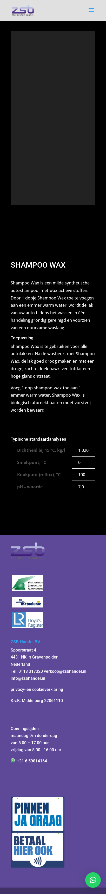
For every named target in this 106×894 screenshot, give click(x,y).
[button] (93, 880)
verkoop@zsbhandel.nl (65, 671)
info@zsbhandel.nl (28, 678)
